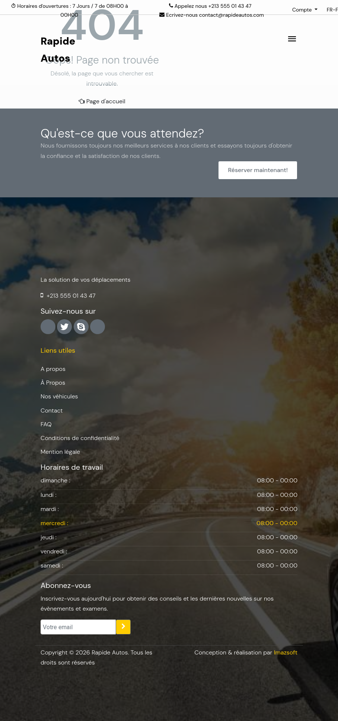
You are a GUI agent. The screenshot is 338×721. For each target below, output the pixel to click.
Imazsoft (285, 652)
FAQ (46, 424)
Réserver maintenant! (258, 170)
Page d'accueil (102, 101)
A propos (53, 369)
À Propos (53, 383)
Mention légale (60, 452)
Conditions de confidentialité (80, 438)
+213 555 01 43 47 (230, 6)
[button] (305, 9)
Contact (52, 410)
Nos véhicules (59, 396)
